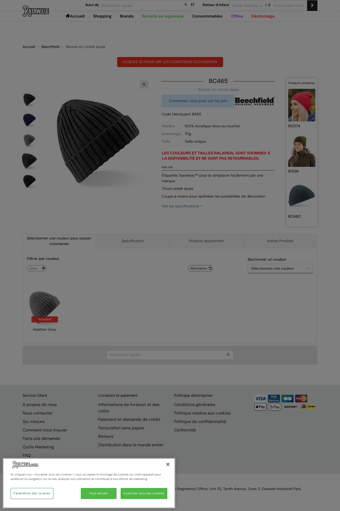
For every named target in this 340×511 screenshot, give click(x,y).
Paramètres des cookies (32, 493)
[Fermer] (168, 464)
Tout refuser (98, 493)
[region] (89, 483)
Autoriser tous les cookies (144, 493)
